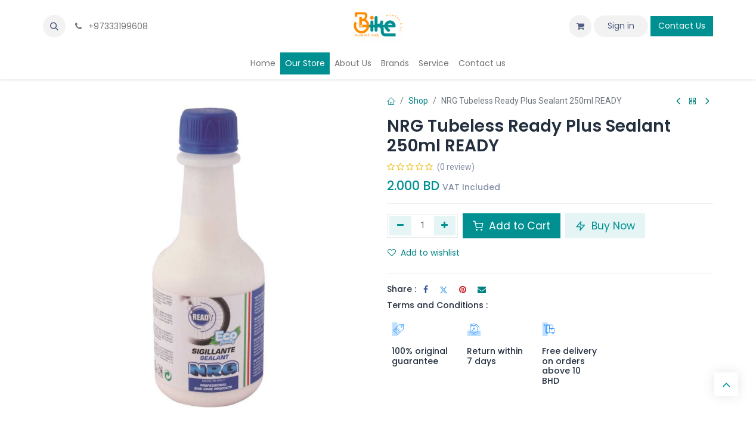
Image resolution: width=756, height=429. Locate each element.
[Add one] (445, 225)
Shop (418, 100)
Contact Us (681, 26)
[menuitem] (263, 63)
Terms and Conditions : (437, 305)
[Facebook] (425, 289)
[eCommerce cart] (580, 26)
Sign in (621, 26)
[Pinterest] (462, 289)
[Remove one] (400, 225)
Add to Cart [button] (511, 226)
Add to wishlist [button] (424, 253)
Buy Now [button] (605, 226)
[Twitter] (443, 289)
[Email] (482, 289)
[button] (54, 26)
